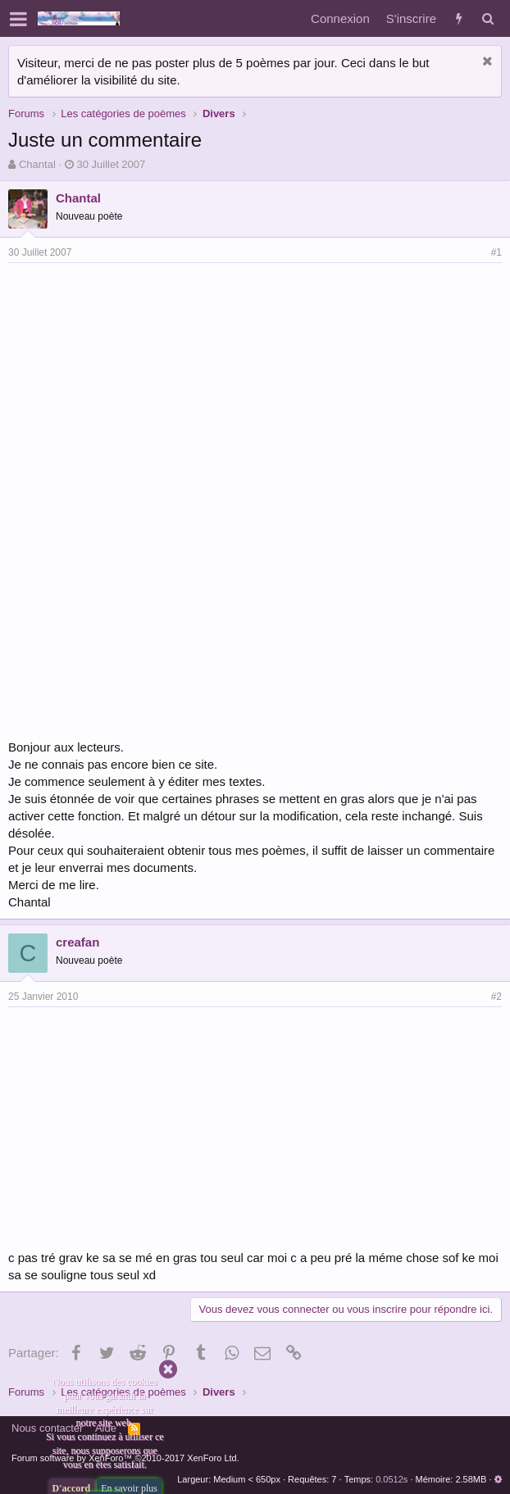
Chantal (37, 164)
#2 (496, 996)
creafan (77, 942)
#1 (496, 252)
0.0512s (392, 1479)
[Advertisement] (146, 386)
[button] (18, 18)
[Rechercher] (487, 18)
